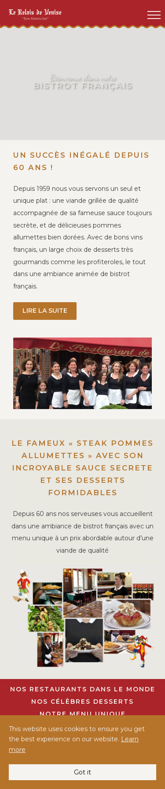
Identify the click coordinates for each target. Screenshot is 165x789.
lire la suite (44, 311)
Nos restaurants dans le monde (82, 689)
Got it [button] (82, 772)
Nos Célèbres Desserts (82, 702)
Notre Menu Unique (83, 714)
